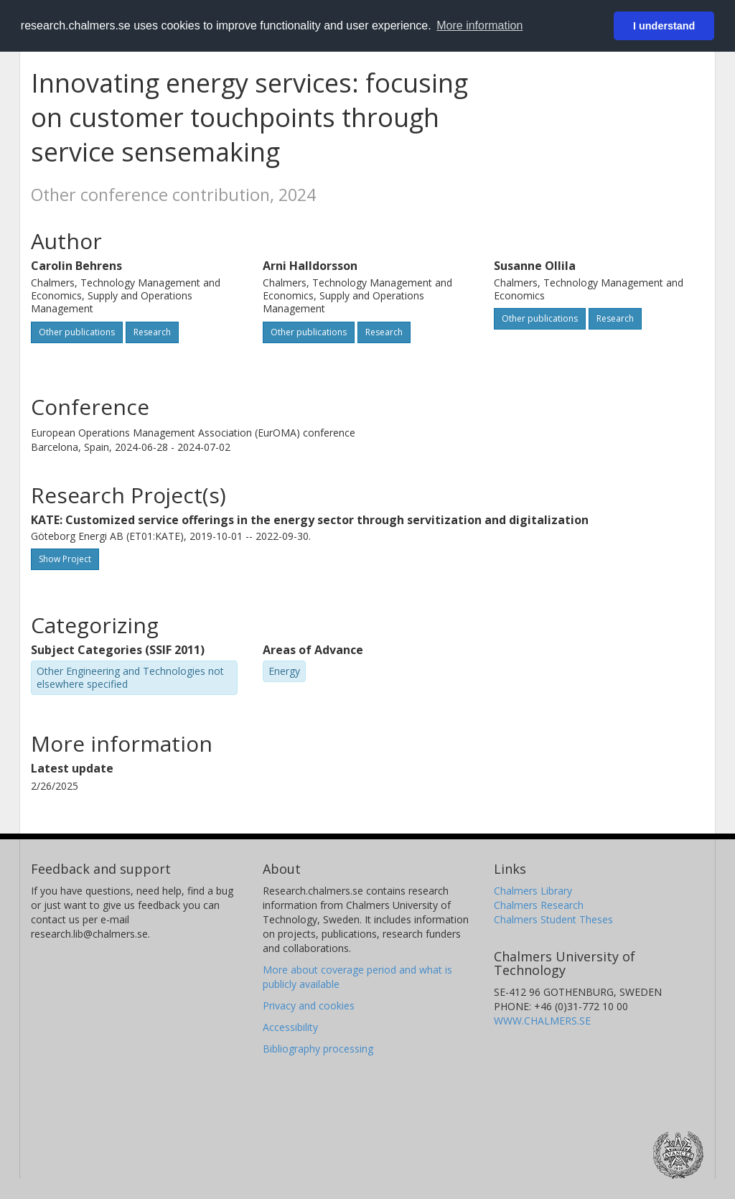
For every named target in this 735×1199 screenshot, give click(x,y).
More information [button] (479, 25)
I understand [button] (664, 26)
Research (152, 332)
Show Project (65, 559)
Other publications (77, 332)
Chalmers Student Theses (553, 919)
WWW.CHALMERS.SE (542, 1020)
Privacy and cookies (309, 1005)
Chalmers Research (539, 905)
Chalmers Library (533, 890)
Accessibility (290, 1027)
